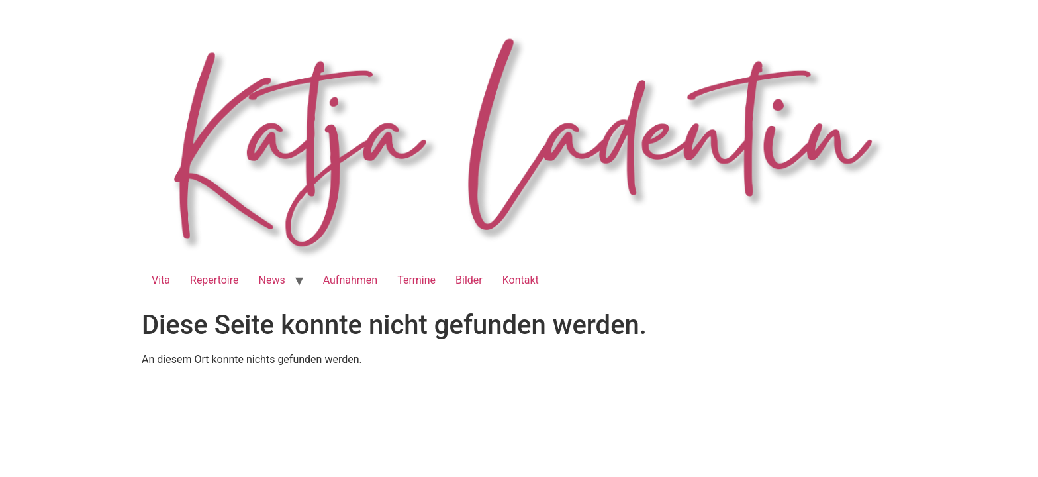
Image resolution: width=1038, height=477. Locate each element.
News (272, 280)
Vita (161, 280)
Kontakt (520, 280)
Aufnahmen (350, 280)
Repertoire (214, 280)
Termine (416, 280)
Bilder (469, 280)
